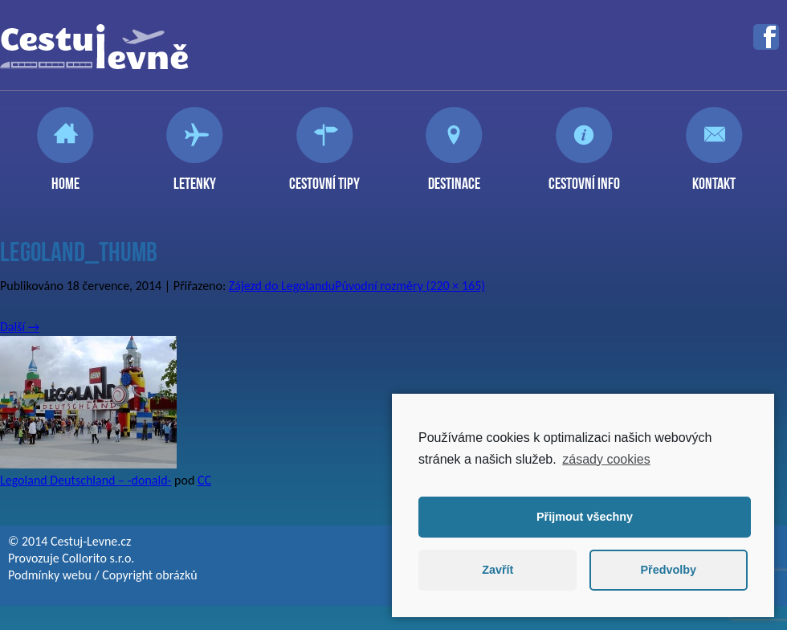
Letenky (194, 176)
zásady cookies (606, 459)
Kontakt (714, 176)
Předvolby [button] (668, 569)
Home (65, 176)
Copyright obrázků (149, 575)
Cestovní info (584, 176)
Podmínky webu (50, 575)
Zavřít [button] (497, 569)
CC (204, 480)
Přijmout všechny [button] (584, 516)
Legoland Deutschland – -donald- (85, 480)
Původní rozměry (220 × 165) (410, 285)
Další (19, 326)
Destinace (454, 176)
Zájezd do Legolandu (282, 285)
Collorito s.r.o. (98, 558)
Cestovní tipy (324, 176)
